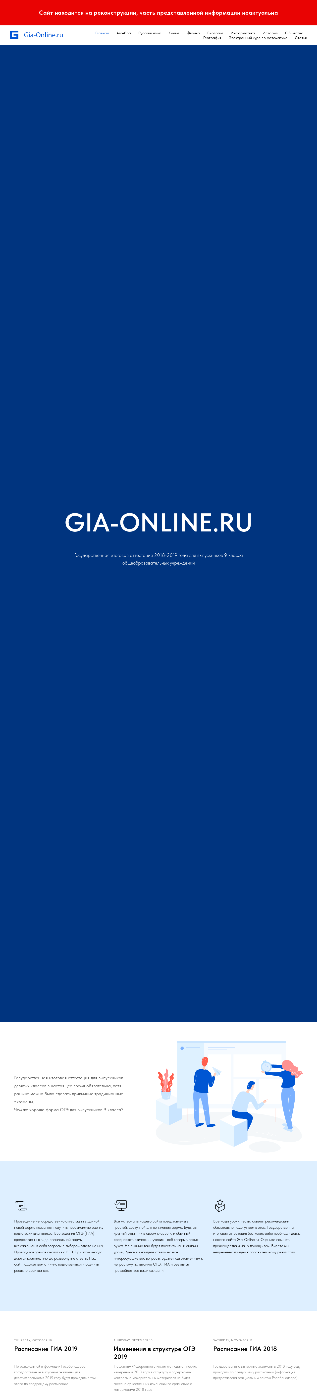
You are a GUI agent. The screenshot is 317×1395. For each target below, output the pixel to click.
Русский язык (149, 33)
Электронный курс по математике (258, 37)
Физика (193, 33)
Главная (102, 33)
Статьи (301, 37)
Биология (215, 33)
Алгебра (123, 33)
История (270, 33)
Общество (294, 33)
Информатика (243, 33)
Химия (173, 33)
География (212, 37)
